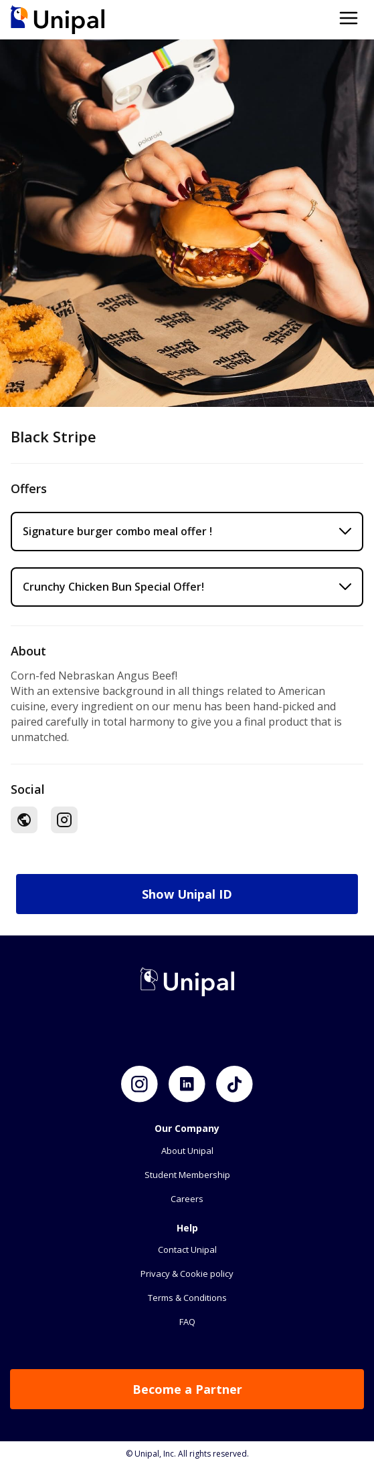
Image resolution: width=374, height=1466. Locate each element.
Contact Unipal (187, 1249)
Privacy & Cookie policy (187, 1274)
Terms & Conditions (187, 1298)
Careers (187, 1199)
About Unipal (187, 1151)
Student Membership (187, 1175)
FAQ (187, 1322)
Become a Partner (187, 1389)
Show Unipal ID (187, 894)
